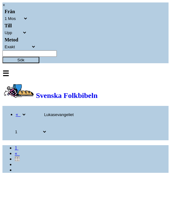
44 (17, 158)
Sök (21, 60)
